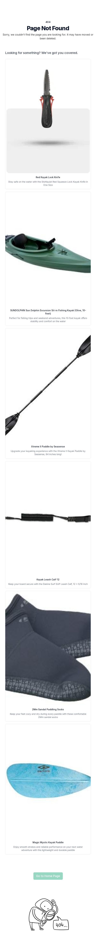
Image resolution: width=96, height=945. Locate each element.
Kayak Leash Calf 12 (48, 579)
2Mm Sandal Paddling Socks (48, 709)
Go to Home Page (48, 876)
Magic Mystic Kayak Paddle (48, 842)
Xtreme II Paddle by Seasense (48, 446)
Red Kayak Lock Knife (48, 177)
